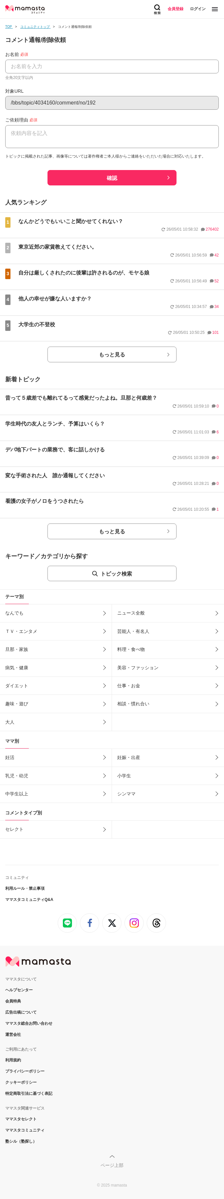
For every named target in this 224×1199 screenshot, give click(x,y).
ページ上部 (112, 1165)
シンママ (126, 793)
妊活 (9, 757)
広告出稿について (21, 1012)
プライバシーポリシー (25, 1071)
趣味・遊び (16, 703)
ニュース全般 (131, 613)
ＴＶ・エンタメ (21, 631)
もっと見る (112, 354)
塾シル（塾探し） (21, 1141)
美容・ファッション (138, 667)
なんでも (14, 613)
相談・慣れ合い (133, 703)
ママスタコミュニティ (25, 1130)
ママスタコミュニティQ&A (29, 900)
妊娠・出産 (128, 757)
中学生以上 (16, 793)
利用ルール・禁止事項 (25, 888)
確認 (112, 178)
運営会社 (13, 1035)
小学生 (124, 775)
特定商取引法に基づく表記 (28, 1093)
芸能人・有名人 (133, 631)
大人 (9, 722)
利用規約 (13, 1060)
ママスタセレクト (21, 1119)
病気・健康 (16, 667)
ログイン (198, 9)
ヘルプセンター (19, 990)
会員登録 (175, 9)
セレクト (14, 829)
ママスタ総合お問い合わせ (28, 1023)
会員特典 (13, 1001)
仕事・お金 (128, 685)
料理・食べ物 (131, 649)
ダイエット (16, 685)
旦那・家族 (16, 649)
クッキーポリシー (21, 1082)
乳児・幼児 (16, 775)
